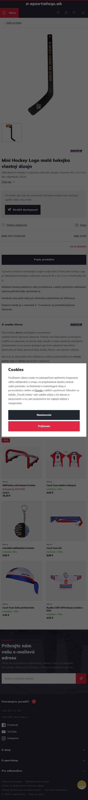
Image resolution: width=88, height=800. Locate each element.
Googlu (39, 390)
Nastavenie (44, 415)
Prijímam (44, 426)
